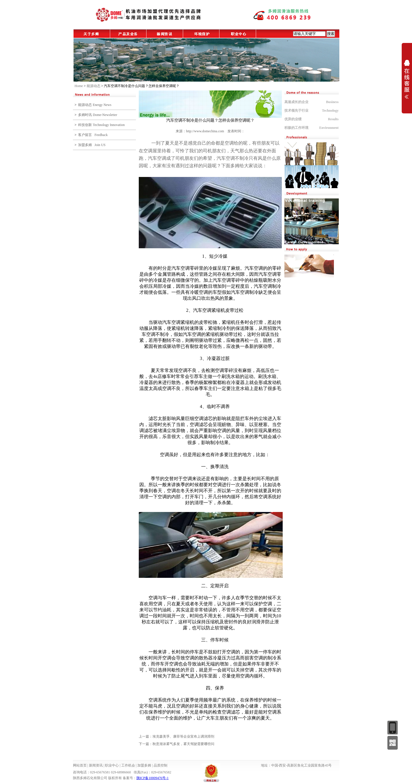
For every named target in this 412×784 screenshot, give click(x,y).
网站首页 (80, 765)
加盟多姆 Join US (91, 145)
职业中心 (112, 765)
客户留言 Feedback (93, 135)
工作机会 (128, 765)
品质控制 (160, 765)
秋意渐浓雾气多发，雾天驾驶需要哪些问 (183, 744)
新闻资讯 (96, 765)
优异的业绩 (293, 119)
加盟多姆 (144, 765)
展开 (407, 79)
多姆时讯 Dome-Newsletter (97, 115)
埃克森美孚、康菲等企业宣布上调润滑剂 (183, 736)
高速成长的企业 (296, 102)
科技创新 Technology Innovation (101, 125)
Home (79, 86)
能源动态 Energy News (94, 105)
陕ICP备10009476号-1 (152, 778)
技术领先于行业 (296, 111)
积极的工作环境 (296, 128)
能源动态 (93, 86)
